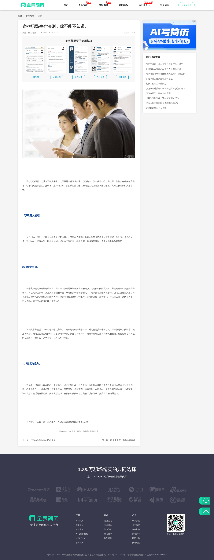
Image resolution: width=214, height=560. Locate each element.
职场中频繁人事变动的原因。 (159, 93)
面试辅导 (108, 525)
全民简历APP (81, 543)
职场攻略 (30, 16)
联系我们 (136, 521)
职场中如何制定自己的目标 (43, 440)
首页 (66, 5)
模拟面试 (79, 525)
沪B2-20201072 (161, 555)
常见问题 (108, 538)
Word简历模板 (82, 534)
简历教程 (164, 5)
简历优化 (108, 521)
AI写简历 (79, 521)
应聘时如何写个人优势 (156, 108)
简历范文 (108, 529)
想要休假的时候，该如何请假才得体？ (163, 98)
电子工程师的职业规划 (156, 83)
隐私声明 (136, 534)
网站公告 (136, 538)
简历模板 (79, 529)
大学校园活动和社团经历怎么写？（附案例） (166, 74)
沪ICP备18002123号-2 (117, 555)
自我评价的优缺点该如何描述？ (160, 78)
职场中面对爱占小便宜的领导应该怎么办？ (165, 88)
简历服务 (145, 4)
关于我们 (136, 525)
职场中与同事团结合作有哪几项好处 (162, 103)
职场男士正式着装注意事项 (122, 440)
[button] (145, 5)
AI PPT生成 (81, 538)
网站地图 (136, 543)
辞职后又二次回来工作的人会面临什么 (163, 69)
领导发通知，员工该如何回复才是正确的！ (165, 64)
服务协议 (136, 529)
